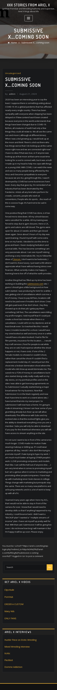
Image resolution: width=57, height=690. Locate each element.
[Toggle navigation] (28, 18)
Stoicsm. (17, 250)
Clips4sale (9, 571)
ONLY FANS (9, 599)
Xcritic (7, 633)
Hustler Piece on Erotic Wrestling (19, 620)
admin (10, 93)
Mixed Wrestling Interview (16, 626)
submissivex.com (35, 273)
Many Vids (9, 592)
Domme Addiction (12, 646)
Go (49, 549)
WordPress (36, 681)
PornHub (8, 578)
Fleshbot (8, 639)
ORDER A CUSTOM (12, 585)
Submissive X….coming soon (35, 42)
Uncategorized (12, 73)
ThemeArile (33, 684)
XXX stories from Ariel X (28, 5)
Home (14, 42)
